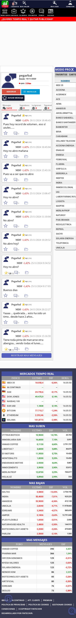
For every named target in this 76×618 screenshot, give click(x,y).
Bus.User (55, 4)
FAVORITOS (61, 74)
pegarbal (25, 75)
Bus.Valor (24, 4)
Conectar (70, 4)
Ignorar (11, 91)
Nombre (65, 80)
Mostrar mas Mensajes (26, 355)
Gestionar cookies (62, 604)
